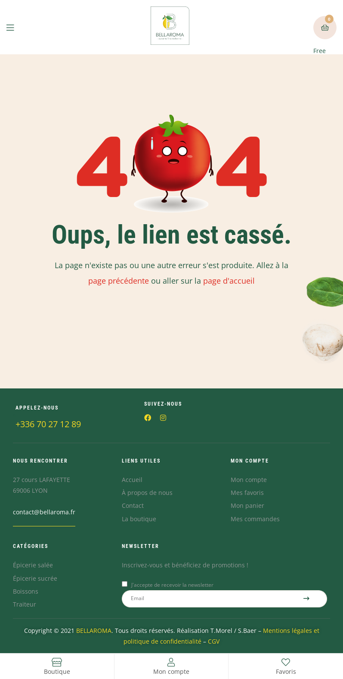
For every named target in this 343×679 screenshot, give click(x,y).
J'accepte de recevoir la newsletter (172, 584)
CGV (213, 641)
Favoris (286, 671)
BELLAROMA (93, 630)
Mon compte (171, 671)
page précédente (118, 280)
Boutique (57, 671)
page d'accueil (229, 280)
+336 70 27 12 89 (48, 424)
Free (323, 35)
